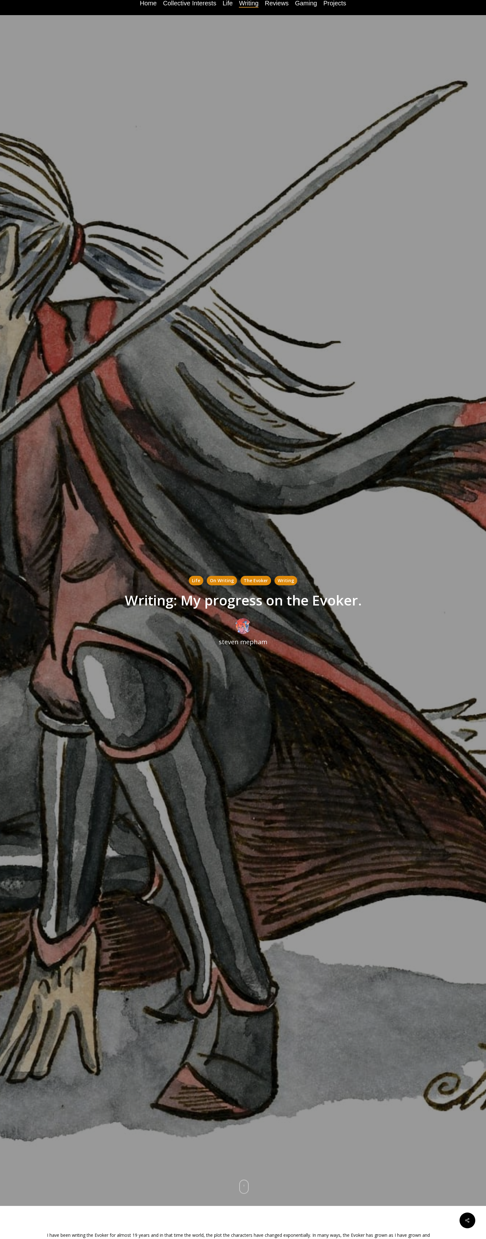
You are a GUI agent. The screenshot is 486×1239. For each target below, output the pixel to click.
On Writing (222, 580)
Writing (286, 580)
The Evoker (256, 580)
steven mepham (243, 642)
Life (196, 580)
